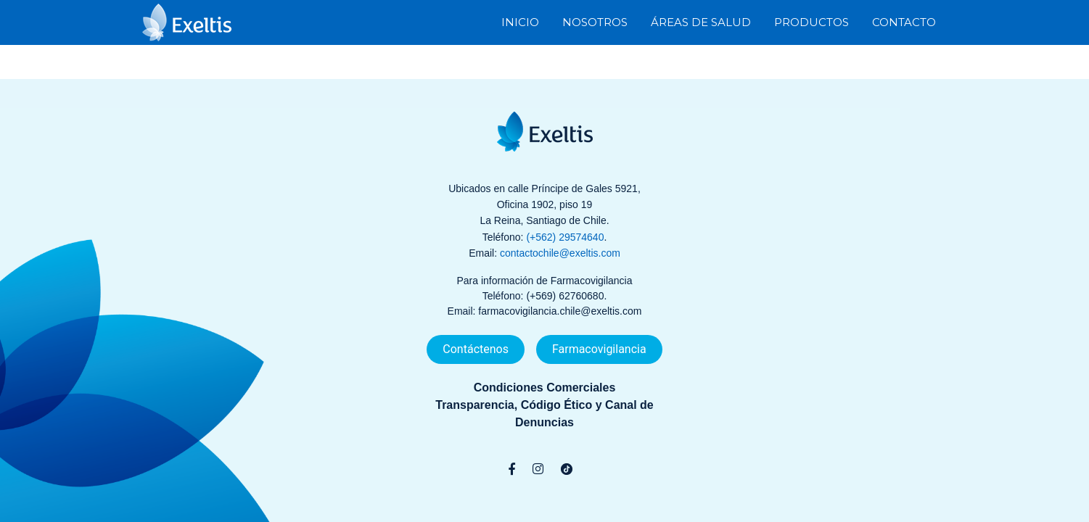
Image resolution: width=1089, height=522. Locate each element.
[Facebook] (512, 469)
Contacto (904, 21)
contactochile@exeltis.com (560, 253)
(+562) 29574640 (565, 237)
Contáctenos (476, 349)
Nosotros (595, 21)
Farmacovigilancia (599, 349)
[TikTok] (566, 469)
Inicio (520, 21)
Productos (811, 21)
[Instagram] (538, 469)
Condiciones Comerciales (545, 387)
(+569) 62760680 (565, 296)
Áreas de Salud (701, 21)
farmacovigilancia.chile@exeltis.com (559, 311)
